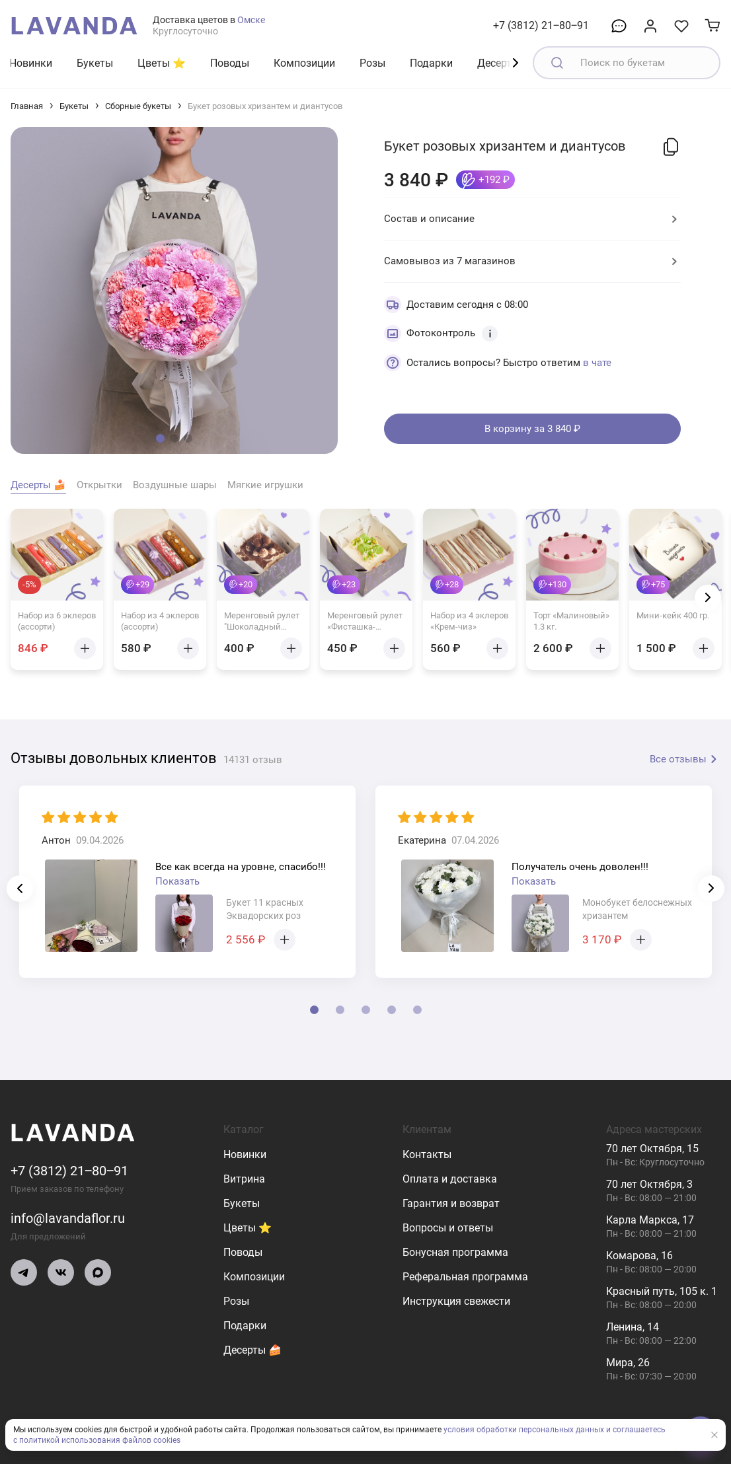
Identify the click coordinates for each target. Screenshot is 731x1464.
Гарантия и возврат (451, 1203)
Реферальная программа (465, 1276)
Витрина (244, 1179)
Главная (27, 106)
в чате (597, 363)
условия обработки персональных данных (523, 1429)
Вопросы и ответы (448, 1228)
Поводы (229, 63)
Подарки (431, 63)
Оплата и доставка (450, 1179)
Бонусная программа (455, 1252)
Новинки (30, 63)
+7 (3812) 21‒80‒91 (541, 25)
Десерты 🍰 (252, 1350)
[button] (160, 438)
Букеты (95, 63)
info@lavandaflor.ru (68, 1218)
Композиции (304, 63)
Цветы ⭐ (161, 63)
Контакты (427, 1154)
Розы (372, 63)
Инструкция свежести (456, 1301)
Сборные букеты (138, 106)
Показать (177, 881)
